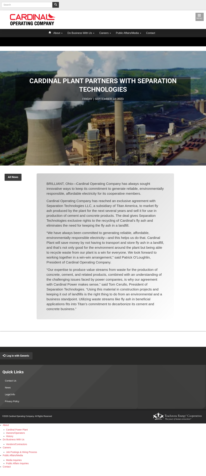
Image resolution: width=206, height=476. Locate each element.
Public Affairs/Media (128, 33)
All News (13, 177)
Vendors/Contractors (16, 444)
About (58, 33)
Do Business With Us (80, 33)
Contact (150, 33)
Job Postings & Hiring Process (21, 452)
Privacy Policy (12, 401)
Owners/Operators (15, 433)
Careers (105, 33)
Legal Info (10, 394)
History (9, 436)
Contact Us (10, 380)
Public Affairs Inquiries (17, 463)
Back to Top (106, 341)
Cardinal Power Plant (17, 429)
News (8, 387)
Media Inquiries (14, 460)
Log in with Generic (16, 355)
